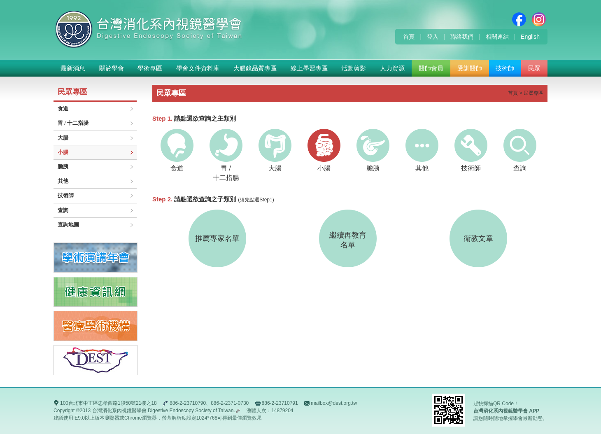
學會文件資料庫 (197, 68)
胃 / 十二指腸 (73, 123)
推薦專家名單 (217, 238)
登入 (432, 36)
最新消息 (73, 68)
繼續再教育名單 (347, 240)
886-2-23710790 (188, 403)
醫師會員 (431, 68)
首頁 (409, 36)
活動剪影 (353, 68)
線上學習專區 (309, 68)
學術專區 (149, 68)
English (530, 36)
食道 (63, 108)
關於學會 (111, 68)
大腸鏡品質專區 (255, 68)
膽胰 (63, 166)
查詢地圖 (68, 225)
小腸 (63, 152)
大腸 (63, 138)
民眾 (534, 68)
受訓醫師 (469, 68)
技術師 (505, 68)
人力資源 (392, 68)
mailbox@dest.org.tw (334, 403)
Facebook (519, 19)
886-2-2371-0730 (230, 403)
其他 (63, 181)
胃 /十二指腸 (226, 155)
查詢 (63, 210)
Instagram (539, 19)
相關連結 (497, 36)
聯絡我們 (461, 36)
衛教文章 (478, 238)
